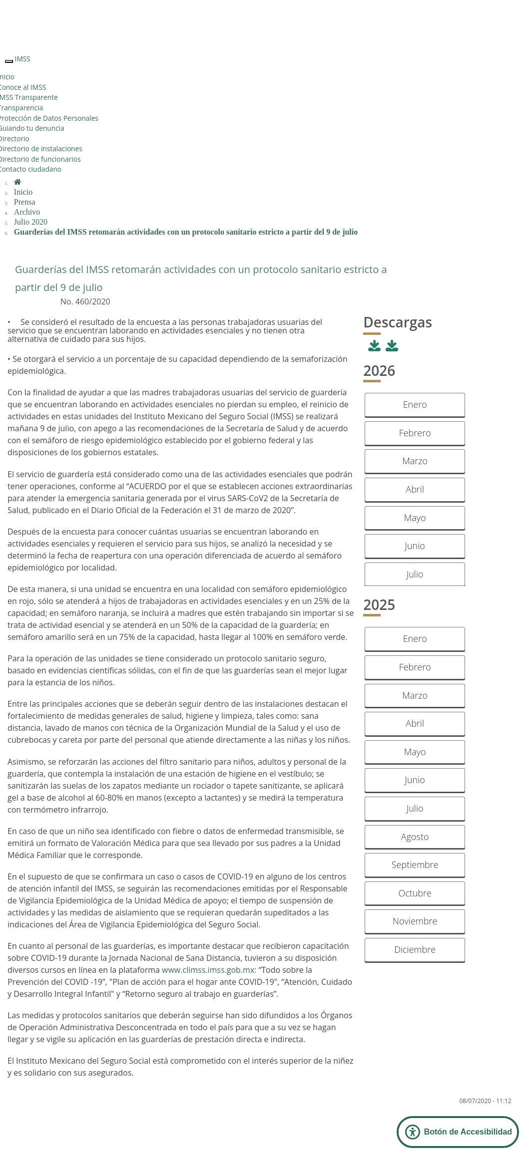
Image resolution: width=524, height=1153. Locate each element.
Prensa (24, 202)
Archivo (27, 212)
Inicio (23, 192)
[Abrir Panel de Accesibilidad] (458, 1132)
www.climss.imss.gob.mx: (209, 969)
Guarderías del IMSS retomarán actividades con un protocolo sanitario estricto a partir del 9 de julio (186, 232)
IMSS (22, 58)
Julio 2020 (30, 222)
